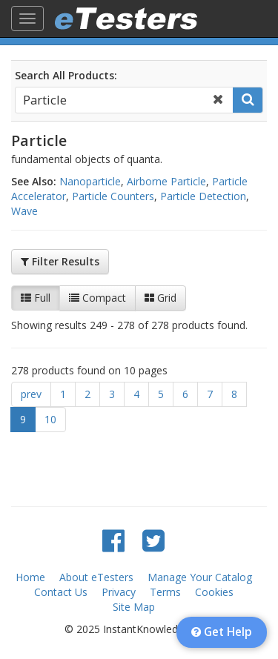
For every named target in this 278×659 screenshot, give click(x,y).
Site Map (134, 607)
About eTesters (96, 577)
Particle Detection (203, 196)
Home (30, 577)
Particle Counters (113, 196)
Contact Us (60, 592)
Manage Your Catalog (200, 577)
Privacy (119, 592)
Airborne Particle (166, 181)
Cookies (214, 592)
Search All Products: (66, 75)
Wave (24, 211)
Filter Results (60, 261)
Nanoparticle (90, 181)
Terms (165, 592)
